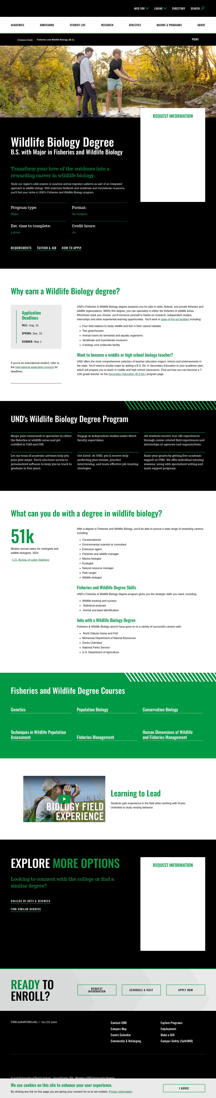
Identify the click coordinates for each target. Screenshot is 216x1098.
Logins (160, 8)
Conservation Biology (171, 709)
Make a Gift (168, 1035)
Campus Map (119, 1029)
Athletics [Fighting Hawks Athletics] (135, 25)
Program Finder (25, 39)
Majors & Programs (169, 25)
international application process (34, 367)
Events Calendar (121, 1035)
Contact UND (119, 1022)
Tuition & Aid (46, 248)
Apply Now (185, 990)
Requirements (21, 248)
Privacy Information (120, 1091)
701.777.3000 (49, 1022)
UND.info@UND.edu (24, 1022)
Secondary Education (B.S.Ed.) (127, 374)
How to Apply (72, 248)
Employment (168, 1029)
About (201, 25)
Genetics (40, 709)
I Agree (192, 1088)
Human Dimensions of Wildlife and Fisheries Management (171, 734)
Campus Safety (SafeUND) (177, 1041)
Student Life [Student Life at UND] (78, 25)
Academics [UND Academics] (17, 25)
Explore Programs (171, 1022)
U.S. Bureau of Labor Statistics (30, 559)
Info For (141, 8)
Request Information (97, 990)
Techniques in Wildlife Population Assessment (40, 734)
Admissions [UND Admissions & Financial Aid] (47, 25)
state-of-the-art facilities (175, 319)
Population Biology (106, 709)
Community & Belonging (126, 1041)
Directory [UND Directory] (178, 8)
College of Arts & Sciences (30, 901)
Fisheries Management (106, 737)
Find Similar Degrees (26, 909)
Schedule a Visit (141, 990)
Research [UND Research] (107, 25)
